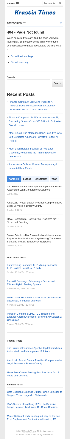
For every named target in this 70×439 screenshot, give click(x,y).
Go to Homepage (20, 62)
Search (11, 77)
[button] (13, 3)
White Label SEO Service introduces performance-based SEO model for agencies (34, 299)
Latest (27, 179)
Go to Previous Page (22, 56)
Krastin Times (29, 431)
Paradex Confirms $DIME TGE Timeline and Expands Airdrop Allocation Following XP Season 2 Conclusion (34, 317)
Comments (41, 179)
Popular (14, 179)
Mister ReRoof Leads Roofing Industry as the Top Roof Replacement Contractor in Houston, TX (33, 418)
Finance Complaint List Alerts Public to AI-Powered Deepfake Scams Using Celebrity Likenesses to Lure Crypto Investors (32, 105)
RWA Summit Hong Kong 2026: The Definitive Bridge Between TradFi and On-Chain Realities (32, 406)
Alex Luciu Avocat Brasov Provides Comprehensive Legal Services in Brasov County (34, 362)
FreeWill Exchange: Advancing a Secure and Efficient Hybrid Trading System (31, 283)
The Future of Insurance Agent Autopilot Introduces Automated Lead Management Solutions (34, 350)
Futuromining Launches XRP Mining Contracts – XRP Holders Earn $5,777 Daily (33, 267)
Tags (54, 179)
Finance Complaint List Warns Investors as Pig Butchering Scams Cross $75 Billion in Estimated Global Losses (35, 121)
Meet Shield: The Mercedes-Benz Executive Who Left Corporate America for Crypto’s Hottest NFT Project (35, 137)
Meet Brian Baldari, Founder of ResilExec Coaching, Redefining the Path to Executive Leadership (32, 152)
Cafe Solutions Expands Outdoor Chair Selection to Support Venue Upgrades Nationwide (34, 393)
